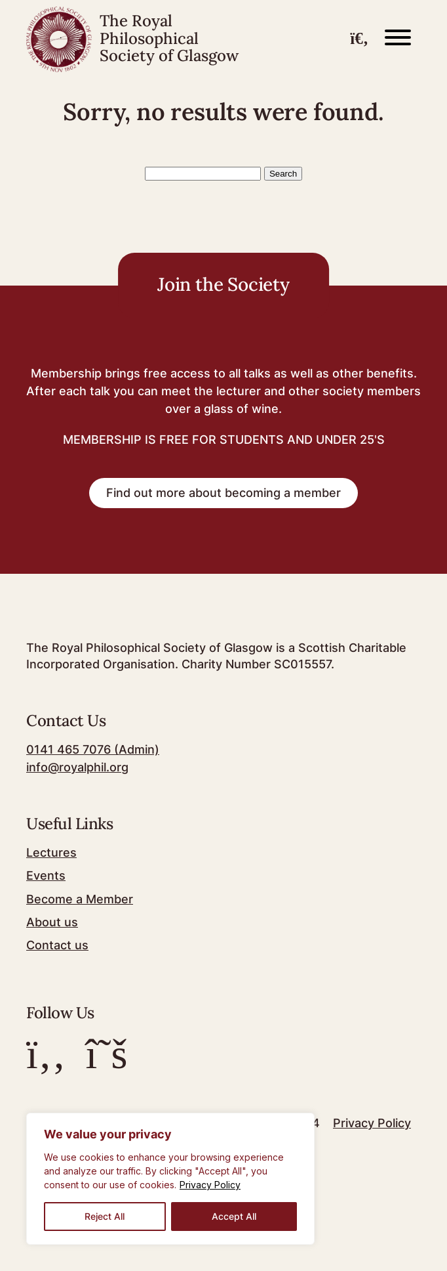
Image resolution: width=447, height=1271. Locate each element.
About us (52, 922)
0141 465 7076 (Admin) (92, 749)
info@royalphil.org (77, 767)
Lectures (51, 852)
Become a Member (79, 899)
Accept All (234, 1216)
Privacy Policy (210, 1184)
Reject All (105, 1216)
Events (46, 875)
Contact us (57, 945)
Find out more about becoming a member (223, 493)
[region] (170, 1179)
